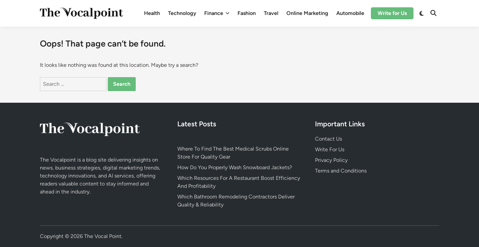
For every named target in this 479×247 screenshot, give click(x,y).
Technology (182, 13)
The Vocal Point (102, 236)
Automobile (350, 13)
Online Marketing (307, 13)
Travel (271, 13)
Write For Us (329, 149)
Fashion (247, 13)
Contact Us (328, 139)
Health (152, 13)
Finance (217, 13)
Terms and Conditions (341, 171)
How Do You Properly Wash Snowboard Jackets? (234, 167)
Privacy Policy (331, 160)
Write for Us (392, 13)
